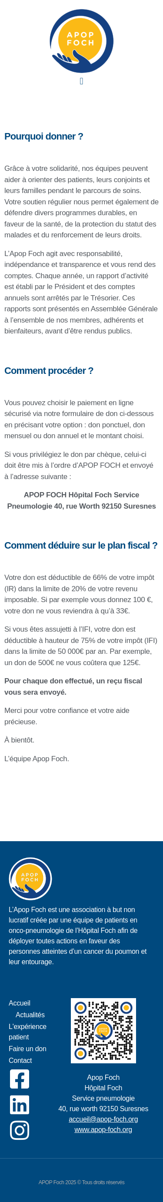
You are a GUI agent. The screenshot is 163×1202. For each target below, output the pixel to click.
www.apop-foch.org (103, 1129)
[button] (81, 81)
